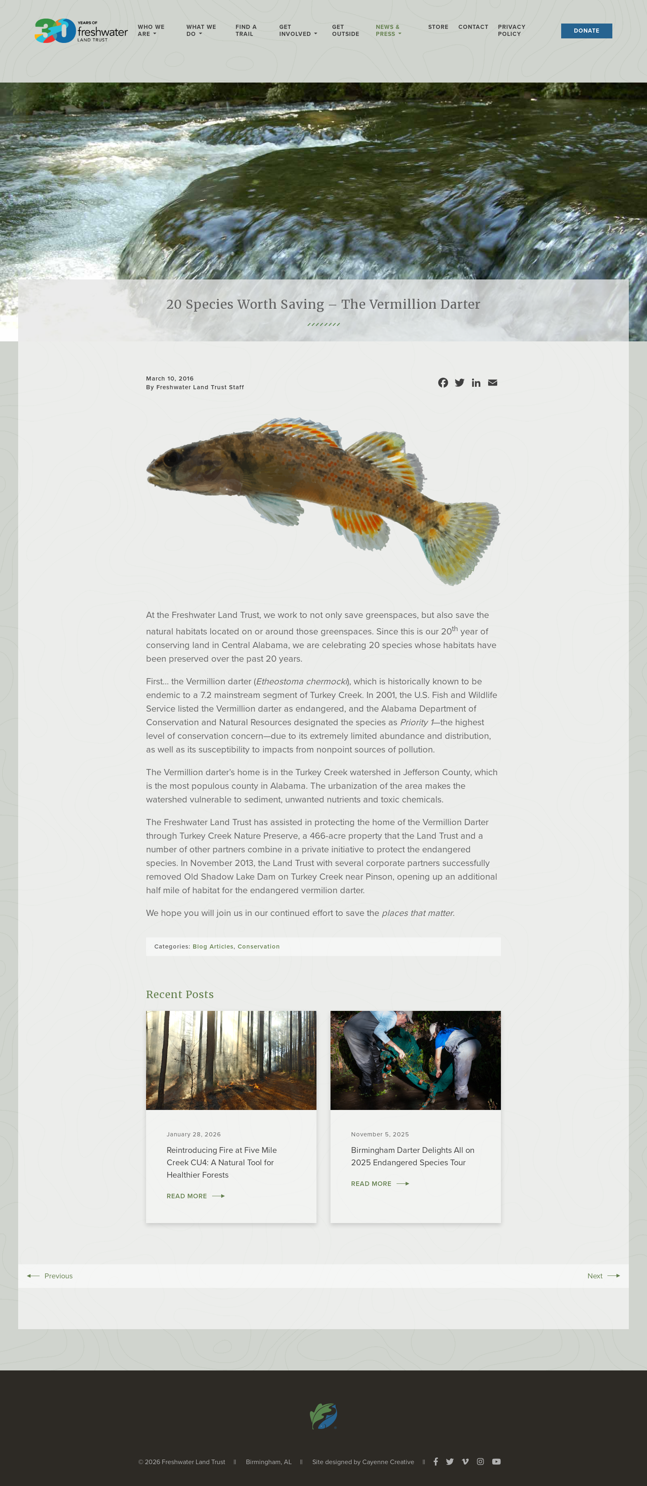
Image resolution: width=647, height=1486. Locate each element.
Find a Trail (246, 31)
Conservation (259, 946)
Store (438, 27)
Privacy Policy (512, 31)
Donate (587, 30)
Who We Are (151, 31)
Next (595, 1275)
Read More (187, 1196)
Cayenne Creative (388, 1462)
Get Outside (345, 31)
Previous (59, 1275)
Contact (473, 27)
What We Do (201, 31)
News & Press (388, 31)
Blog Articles (213, 946)
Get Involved (295, 31)
